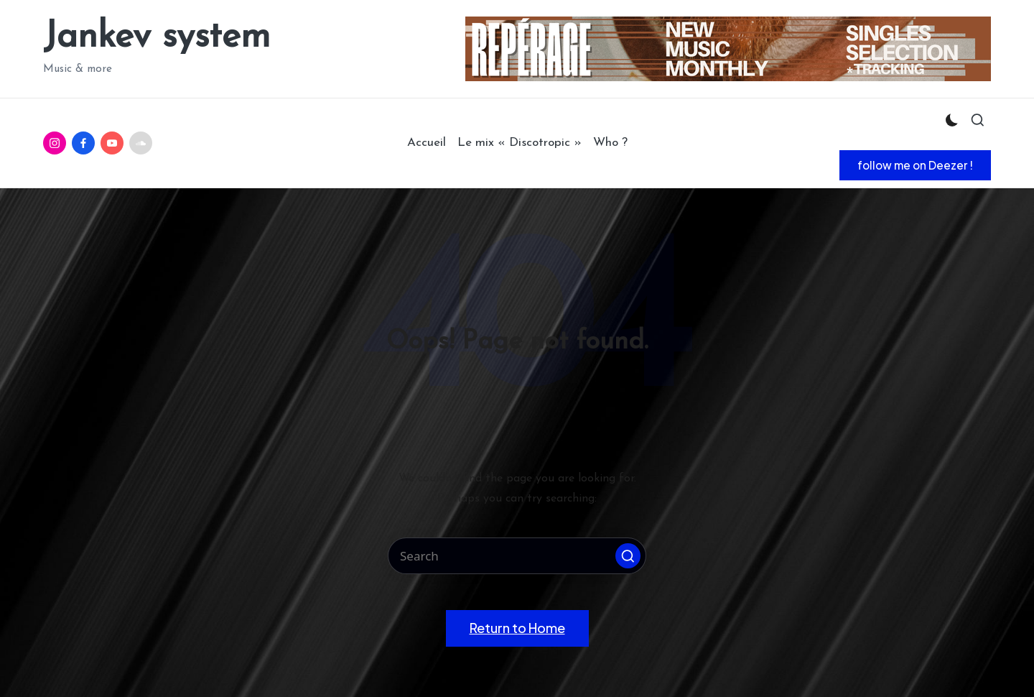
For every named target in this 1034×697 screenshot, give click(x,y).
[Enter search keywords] (517, 555)
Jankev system (156, 37)
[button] (915, 165)
